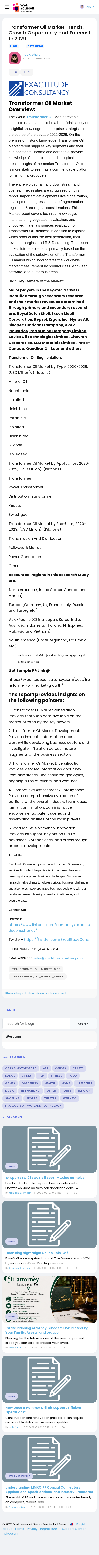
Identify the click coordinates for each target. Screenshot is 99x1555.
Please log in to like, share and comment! (36, 993)
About (7, 1529)
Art (45, 1068)
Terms (20, 1529)
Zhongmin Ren (17, 1507)
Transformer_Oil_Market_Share (37, 976)
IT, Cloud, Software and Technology (33, 1106)
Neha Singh (15, 1347)
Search (83, 1024)
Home (66, 1083)
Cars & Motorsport (20, 1068)
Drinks (26, 1076)
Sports (31, 1098)
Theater (50, 1098)
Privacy (32, 1529)
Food (73, 1076)
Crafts (78, 1068)
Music (9, 1091)
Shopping (12, 1098)
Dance (10, 1076)
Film (41, 1076)
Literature (84, 1083)
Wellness (70, 1098)
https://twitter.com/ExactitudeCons (56, 939)
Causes (60, 1068)
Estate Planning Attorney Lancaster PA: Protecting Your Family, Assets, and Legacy (46, 1330)
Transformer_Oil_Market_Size (36, 969)
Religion (84, 1091)
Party (67, 1091)
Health (50, 1083)
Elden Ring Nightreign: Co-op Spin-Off (36, 1253)
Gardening (30, 1083)
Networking (35, 46)
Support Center (74, 1529)
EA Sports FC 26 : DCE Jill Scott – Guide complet (44, 1178)
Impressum (49, 1529)
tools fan (14, 1427)
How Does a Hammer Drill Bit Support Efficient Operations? (43, 1410)
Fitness (56, 1076)
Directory (11, 1533)
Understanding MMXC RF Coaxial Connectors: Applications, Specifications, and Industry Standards (49, 1489)
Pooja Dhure (32, 54)
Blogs (13, 46)
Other (51, 1091)
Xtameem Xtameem (20, 1192)
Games (10, 1083)
